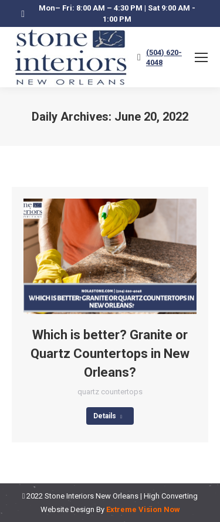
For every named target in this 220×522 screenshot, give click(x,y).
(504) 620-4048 (164, 57)
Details (107, 416)
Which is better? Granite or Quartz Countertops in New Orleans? (110, 353)
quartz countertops (110, 391)
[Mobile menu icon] (201, 57)
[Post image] (110, 256)
